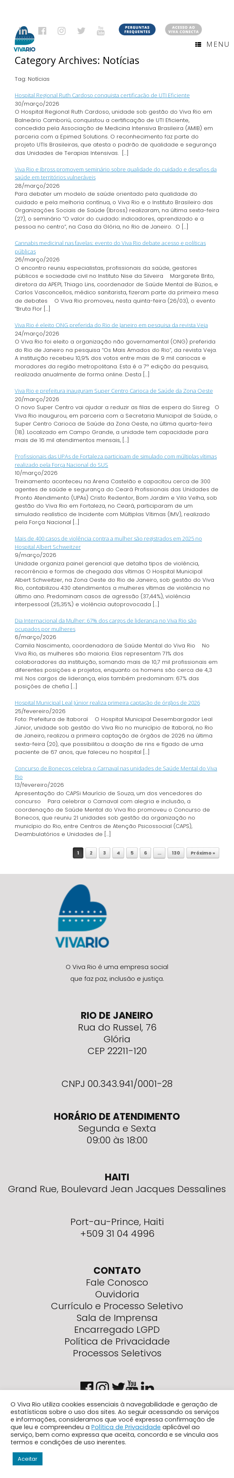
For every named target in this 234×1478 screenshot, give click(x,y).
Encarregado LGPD (117, 1329)
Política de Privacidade (117, 1341)
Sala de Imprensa (117, 1317)
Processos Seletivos (117, 1353)
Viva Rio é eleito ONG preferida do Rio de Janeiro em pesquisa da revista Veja (111, 325)
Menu (212, 44)
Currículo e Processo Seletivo (117, 1306)
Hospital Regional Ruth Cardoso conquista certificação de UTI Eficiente (102, 95)
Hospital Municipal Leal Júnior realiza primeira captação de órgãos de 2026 (107, 702)
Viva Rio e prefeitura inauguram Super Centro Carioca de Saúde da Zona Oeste (114, 390)
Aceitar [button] (27, 1459)
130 (176, 853)
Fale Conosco (117, 1282)
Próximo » (203, 853)
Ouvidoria (117, 1294)
